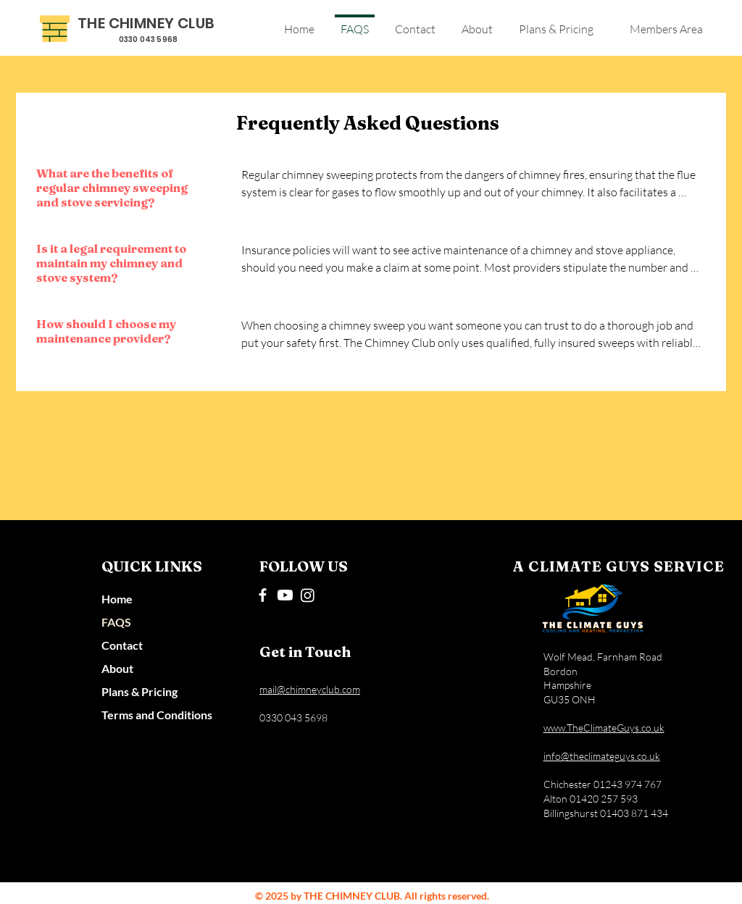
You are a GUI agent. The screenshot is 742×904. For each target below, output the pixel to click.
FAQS (116, 622)
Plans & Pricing (139, 691)
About (117, 668)
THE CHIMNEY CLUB (146, 23)
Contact (122, 645)
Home (117, 599)
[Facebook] (263, 595)
